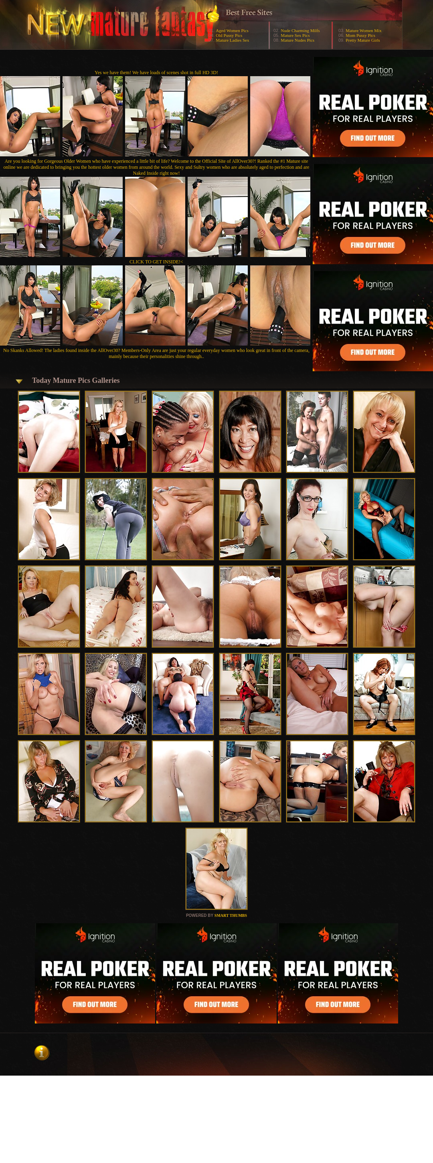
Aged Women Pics (232, 30)
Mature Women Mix (363, 30)
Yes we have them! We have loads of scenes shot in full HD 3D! (156, 72)
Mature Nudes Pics (297, 40)
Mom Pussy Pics (360, 35)
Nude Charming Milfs (300, 30)
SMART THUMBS (230, 915)
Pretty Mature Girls (363, 40)
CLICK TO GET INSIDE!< (156, 262)
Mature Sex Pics (295, 35)
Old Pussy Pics (229, 35)
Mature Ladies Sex (232, 40)
